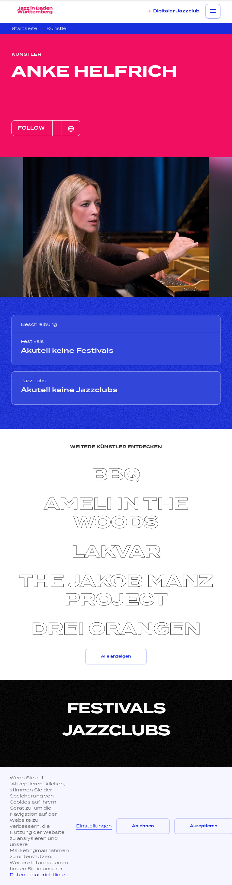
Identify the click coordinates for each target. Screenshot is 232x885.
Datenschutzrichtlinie (37, 874)
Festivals (116, 708)
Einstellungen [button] (94, 826)
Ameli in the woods (116, 513)
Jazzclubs (116, 730)
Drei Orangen (116, 629)
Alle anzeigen (116, 656)
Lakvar (116, 551)
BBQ (116, 474)
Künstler (58, 28)
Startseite (24, 28)
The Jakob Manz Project (116, 590)
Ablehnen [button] (143, 826)
